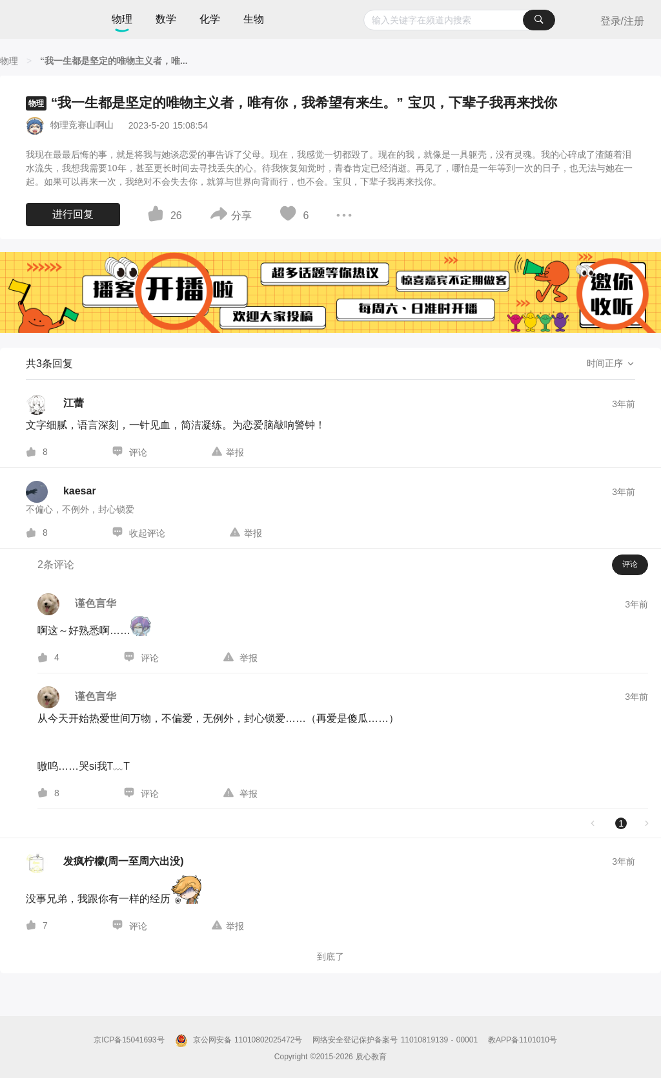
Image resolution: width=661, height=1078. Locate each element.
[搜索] (539, 20)
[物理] (9, 61)
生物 (253, 19)
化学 (209, 19)
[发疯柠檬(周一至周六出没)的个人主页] (105, 862)
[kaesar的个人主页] (61, 492)
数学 (166, 19)
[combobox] (459, 20)
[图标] (157, 216)
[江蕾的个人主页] (55, 404)
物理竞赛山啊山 (82, 125)
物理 (122, 19)
